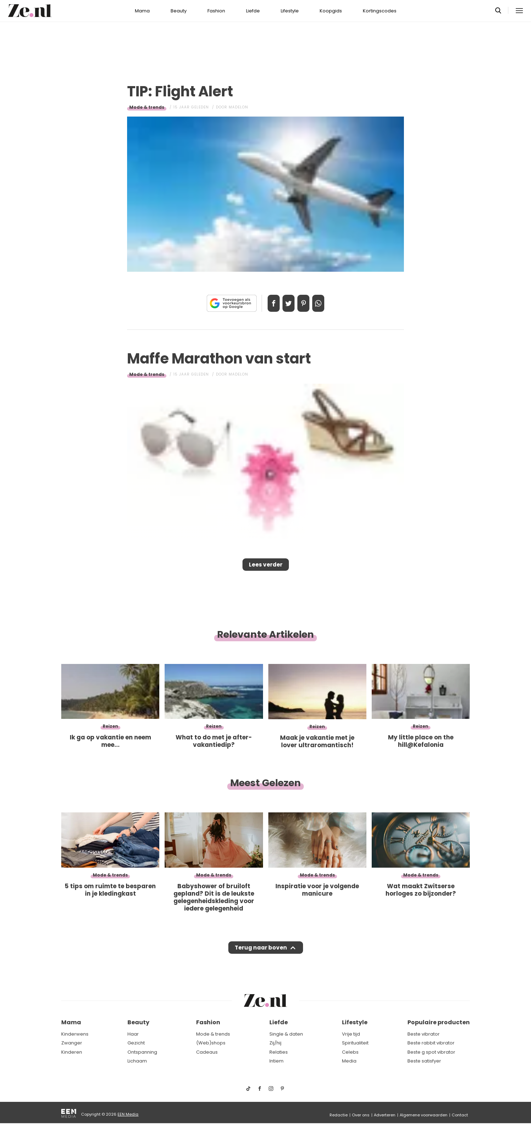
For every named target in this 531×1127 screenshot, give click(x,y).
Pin (305, 303)
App (325, 303)
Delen (266, 303)
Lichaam (137, 1061)
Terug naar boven (261, 954)
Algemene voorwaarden (423, 1115)
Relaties (278, 1052)
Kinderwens (74, 1034)
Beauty (179, 10)
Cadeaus (207, 1052)
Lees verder (266, 567)
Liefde (253, 10)
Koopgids (331, 10)
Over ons (361, 1115)
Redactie (339, 1115)
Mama (142, 10)
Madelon (238, 107)
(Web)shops (210, 1042)
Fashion (216, 10)
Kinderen (71, 1052)
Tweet (286, 303)
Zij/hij (275, 1042)
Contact (460, 1115)
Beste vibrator (423, 1034)
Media (349, 1061)
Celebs (350, 1052)
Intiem (276, 1061)
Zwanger (71, 1042)
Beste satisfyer (424, 1061)
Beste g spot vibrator (431, 1052)
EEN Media (128, 1114)
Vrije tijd (351, 1034)
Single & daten (286, 1034)
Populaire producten (438, 1023)
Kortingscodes (379, 10)
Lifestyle (290, 10)
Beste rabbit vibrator (431, 1042)
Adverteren (384, 1115)
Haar (133, 1034)
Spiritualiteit (355, 1042)
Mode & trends (146, 107)
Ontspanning (142, 1052)
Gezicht (136, 1042)
